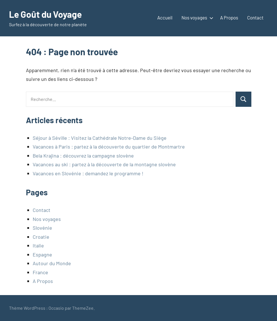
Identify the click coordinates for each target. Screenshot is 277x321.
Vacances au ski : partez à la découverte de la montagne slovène (104, 164)
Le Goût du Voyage (45, 14)
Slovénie (42, 228)
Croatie (41, 237)
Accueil (164, 17)
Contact (255, 17)
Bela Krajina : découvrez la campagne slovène (83, 155)
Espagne (42, 254)
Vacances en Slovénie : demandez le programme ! (88, 173)
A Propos (229, 17)
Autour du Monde (52, 263)
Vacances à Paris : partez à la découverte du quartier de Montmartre (109, 146)
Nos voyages (196, 17)
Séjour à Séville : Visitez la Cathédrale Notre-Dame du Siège (100, 138)
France (40, 272)
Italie (38, 245)
